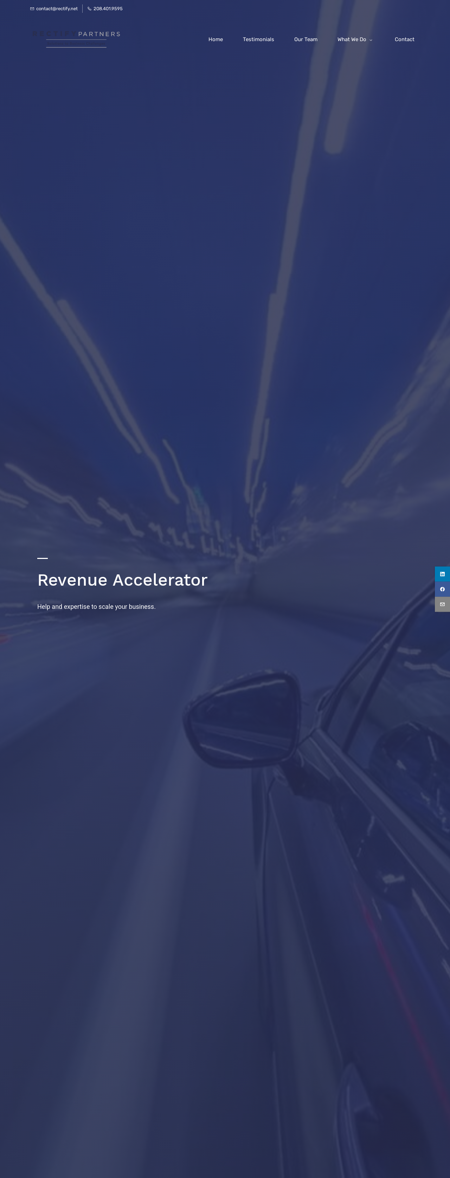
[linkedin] (442, 573)
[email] (442, 604)
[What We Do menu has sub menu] (356, 39)
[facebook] (442, 589)
